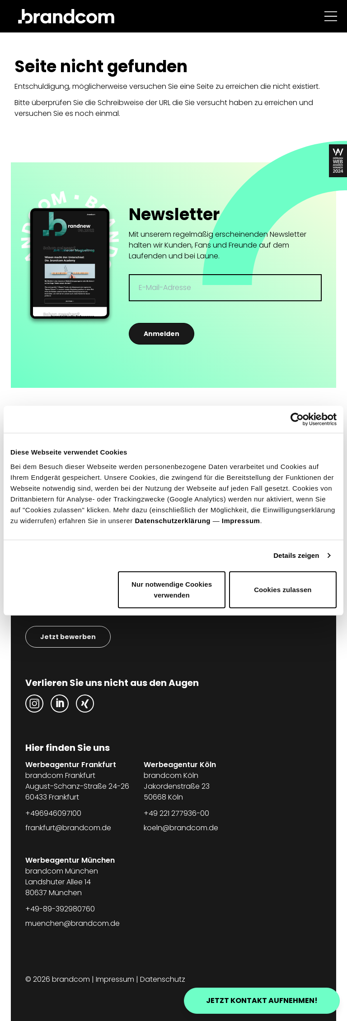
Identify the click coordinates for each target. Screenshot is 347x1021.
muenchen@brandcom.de (72, 923)
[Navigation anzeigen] (330, 16)
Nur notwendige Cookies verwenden (171, 589)
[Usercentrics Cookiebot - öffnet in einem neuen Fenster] (297, 419)
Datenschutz (162, 979)
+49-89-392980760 (60, 909)
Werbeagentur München (70, 860)
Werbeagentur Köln (180, 764)
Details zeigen (296, 555)
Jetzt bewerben (68, 636)
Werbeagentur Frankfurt (70, 764)
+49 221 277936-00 (176, 813)
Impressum (241, 520)
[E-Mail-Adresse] (225, 287)
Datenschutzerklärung (173, 520)
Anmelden (161, 333)
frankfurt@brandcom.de (68, 828)
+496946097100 (53, 813)
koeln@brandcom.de (181, 828)
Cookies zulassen (282, 589)
